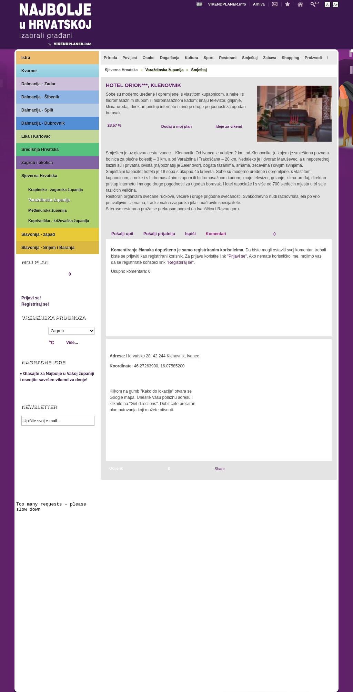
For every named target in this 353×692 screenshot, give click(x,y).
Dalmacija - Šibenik (40, 97)
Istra (25, 57)
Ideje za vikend (228, 126)
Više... (72, 342)
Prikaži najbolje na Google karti (57, 470)
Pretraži (316, 4)
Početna (302, 4)
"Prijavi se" (237, 256)
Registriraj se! (35, 304)
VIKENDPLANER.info (227, 4)
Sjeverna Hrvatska (39, 175)
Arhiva (259, 4)
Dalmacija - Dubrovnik (43, 123)
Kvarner (29, 70)
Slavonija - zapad (38, 234)
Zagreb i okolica (37, 162)
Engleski (200, 4)
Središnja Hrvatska (40, 149)
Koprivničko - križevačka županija (58, 221)
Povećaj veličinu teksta (336, 4)
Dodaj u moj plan (176, 126)
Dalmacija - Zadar (38, 83)
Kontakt (276, 4)
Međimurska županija (47, 210)
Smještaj (199, 70)
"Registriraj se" (180, 262)
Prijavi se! (31, 298)
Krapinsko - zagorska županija (55, 190)
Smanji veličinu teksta (328, 4)
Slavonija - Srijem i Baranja (47, 247)
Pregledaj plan (42, 285)
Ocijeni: (116, 468)
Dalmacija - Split (37, 110)
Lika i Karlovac (36, 136)
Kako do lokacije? (130, 375)
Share (219, 469)
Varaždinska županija (49, 200)
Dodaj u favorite (289, 4)
